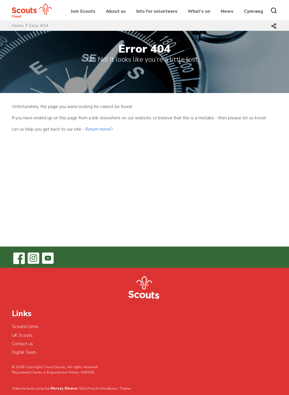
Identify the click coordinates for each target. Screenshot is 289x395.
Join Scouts (83, 11)
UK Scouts (22, 335)
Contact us (22, 344)
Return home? (99, 129)
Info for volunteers (157, 11)
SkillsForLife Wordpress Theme (104, 388)
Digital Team (24, 352)
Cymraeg (253, 11)
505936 (87, 372)
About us (116, 11)
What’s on (199, 11)
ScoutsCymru (25, 326)
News (227, 11)
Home (18, 26)
